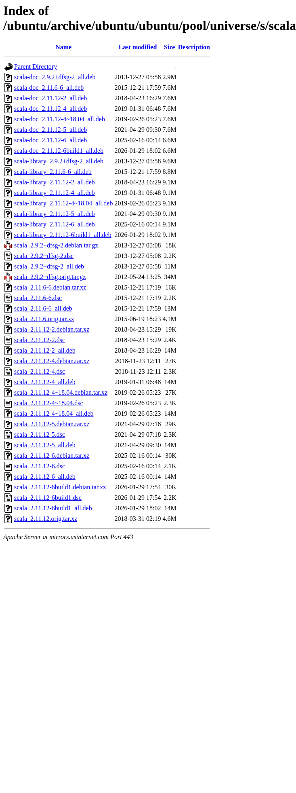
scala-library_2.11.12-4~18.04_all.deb (63, 203)
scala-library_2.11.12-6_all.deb (54, 224)
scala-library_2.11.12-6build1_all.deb (62, 234)
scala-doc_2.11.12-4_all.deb (50, 108)
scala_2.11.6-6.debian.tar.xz (50, 287)
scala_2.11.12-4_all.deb (45, 382)
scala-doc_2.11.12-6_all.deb (50, 140)
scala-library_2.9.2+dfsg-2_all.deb (58, 161)
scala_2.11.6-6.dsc (38, 297)
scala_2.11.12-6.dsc (39, 466)
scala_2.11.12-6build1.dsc (48, 497)
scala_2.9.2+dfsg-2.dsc (43, 255)
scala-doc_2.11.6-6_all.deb (49, 87)
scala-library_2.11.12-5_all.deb (54, 213)
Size (169, 47)
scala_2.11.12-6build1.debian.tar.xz (60, 487)
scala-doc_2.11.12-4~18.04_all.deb (59, 119)
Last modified (138, 47)
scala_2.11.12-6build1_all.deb (53, 508)
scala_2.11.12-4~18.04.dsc (48, 403)
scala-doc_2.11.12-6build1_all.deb (58, 150)
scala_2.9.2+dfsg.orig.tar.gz (50, 276)
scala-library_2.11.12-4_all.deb (54, 192)
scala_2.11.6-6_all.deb (43, 308)
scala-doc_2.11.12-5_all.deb (50, 129)
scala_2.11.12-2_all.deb (45, 350)
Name (63, 47)
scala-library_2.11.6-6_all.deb (53, 171)
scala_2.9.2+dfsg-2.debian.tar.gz (56, 245)
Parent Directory (35, 66)
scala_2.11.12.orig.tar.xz (45, 518)
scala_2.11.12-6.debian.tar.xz (51, 455)
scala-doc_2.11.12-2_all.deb (50, 98)
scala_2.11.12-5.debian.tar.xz (51, 424)
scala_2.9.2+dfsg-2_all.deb (49, 266)
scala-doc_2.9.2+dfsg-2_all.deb (54, 77)
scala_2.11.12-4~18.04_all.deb (53, 413)
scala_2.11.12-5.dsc (39, 434)
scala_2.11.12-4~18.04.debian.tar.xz (60, 392)
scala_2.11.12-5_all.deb (45, 445)
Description (194, 47)
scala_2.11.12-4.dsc (39, 371)
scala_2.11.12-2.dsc (39, 339)
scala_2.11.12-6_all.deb (45, 476)
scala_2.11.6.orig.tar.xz (44, 318)
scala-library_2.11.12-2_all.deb (54, 182)
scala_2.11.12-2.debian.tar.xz (51, 329)
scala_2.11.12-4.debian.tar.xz (51, 360)
